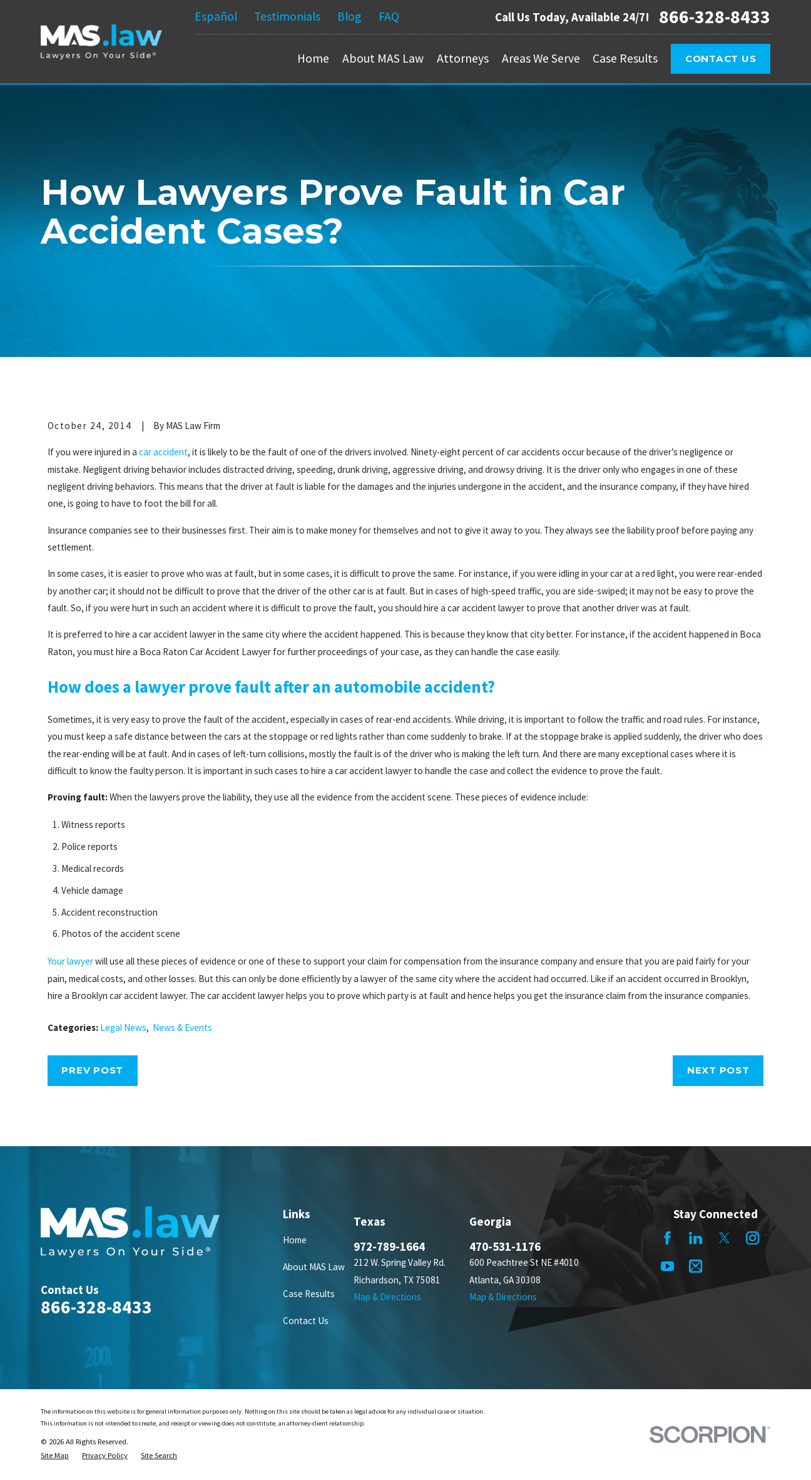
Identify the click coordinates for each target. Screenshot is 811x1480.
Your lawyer (70, 961)
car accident (163, 452)
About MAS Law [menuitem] (383, 58)
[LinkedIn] (695, 1238)
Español (216, 16)
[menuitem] (55, 1456)
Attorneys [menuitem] (463, 58)
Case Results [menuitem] (625, 58)
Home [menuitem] (313, 58)
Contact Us (721, 59)
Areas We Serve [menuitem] (541, 58)
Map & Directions (387, 1297)
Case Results (309, 1294)
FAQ (389, 16)
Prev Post (92, 1070)
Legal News (123, 1027)
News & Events (182, 1027)
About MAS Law (314, 1267)
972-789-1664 (389, 1246)
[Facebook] (667, 1238)
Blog (349, 16)
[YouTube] (667, 1266)
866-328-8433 (714, 17)
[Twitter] (724, 1238)
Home (295, 1240)
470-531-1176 (505, 1246)
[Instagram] (752, 1238)
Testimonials (287, 16)
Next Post (718, 1070)
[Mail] (695, 1266)
